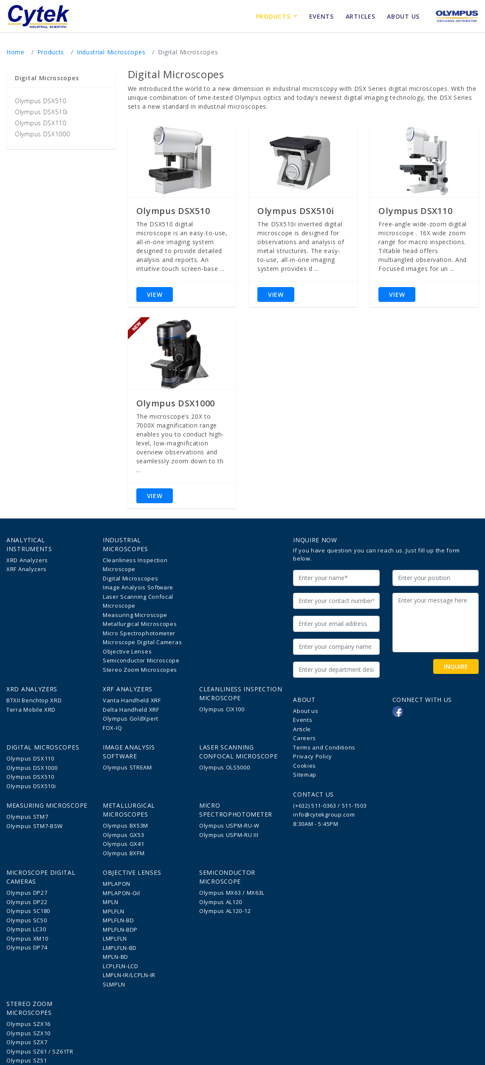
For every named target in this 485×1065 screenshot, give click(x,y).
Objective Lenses (127, 651)
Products (279, 15)
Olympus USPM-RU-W (229, 825)
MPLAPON (116, 884)
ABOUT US (403, 16)
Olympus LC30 (26, 929)
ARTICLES (360, 16)
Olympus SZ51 (26, 1060)
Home (15, 52)
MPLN (110, 902)
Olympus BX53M (125, 825)
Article (302, 729)
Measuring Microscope (135, 615)
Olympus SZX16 (28, 1024)
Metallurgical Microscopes (140, 624)
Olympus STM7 (27, 816)
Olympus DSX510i (41, 112)
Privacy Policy (312, 756)
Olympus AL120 (220, 902)
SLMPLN (114, 984)
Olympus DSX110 (40, 123)
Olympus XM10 (27, 938)
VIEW (155, 294)
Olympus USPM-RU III (228, 835)
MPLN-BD (115, 957)
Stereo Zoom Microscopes (140, 669)
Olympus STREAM (127, 767)
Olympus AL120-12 (225, 911)
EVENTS (321, 16)
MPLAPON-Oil (121, 893)
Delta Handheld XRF (131, 709)
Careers (304, 738)
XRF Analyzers (26, 569)
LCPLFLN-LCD (120, 966)
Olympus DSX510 (40, 101)
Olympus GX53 (123, 835)
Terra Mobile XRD (31, 709)
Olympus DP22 (26, 902)
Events (302, 720)
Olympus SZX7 (26, 1042)
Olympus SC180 (28, 911)
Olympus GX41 (123, 844)
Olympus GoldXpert (130, 718)
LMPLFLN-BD (120, 948)
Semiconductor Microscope (141, 660)
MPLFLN (113, 911)
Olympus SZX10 (28, 1033)
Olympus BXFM (123, 853)
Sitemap (304, 774)
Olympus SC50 (26, 920)
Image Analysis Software (138, 587)
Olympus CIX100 (222, 709)
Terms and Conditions (324, 747)
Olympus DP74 (26, 947)
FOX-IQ (112, 728)
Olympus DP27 (26, 892)
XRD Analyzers (27, 560)
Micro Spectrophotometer (139, 633)
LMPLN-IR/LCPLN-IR (129, 975)
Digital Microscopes (130, 578)
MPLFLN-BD (118, 920)
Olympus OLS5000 (224, 767)
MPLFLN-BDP (120, 929)
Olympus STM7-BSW (34, 826)
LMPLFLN (115, 938)
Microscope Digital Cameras (142, 642)
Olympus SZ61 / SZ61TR (39, 1051)
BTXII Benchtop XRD (34, 700)
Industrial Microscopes (111, 52)
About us (306, 711)
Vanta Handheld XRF (132, 700)
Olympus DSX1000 (42, 134)
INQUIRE (456, 666)
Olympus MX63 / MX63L (232, 892)
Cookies (304, 765)
